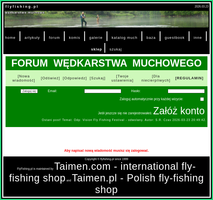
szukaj (116, 49)
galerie (96, 38)
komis (74, 38)
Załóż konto (179, 111)
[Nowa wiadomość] (23, 78)
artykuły (32, 38)
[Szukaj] (98, 78)
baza (151, 38)
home (10, 38)
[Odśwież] (50, 78)
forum (54, 38)
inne (198, 38)
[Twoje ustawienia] (122, 78)
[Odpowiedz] (75, 78)
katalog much (124, 38)
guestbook (175, 38)
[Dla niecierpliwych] (156, 78)
